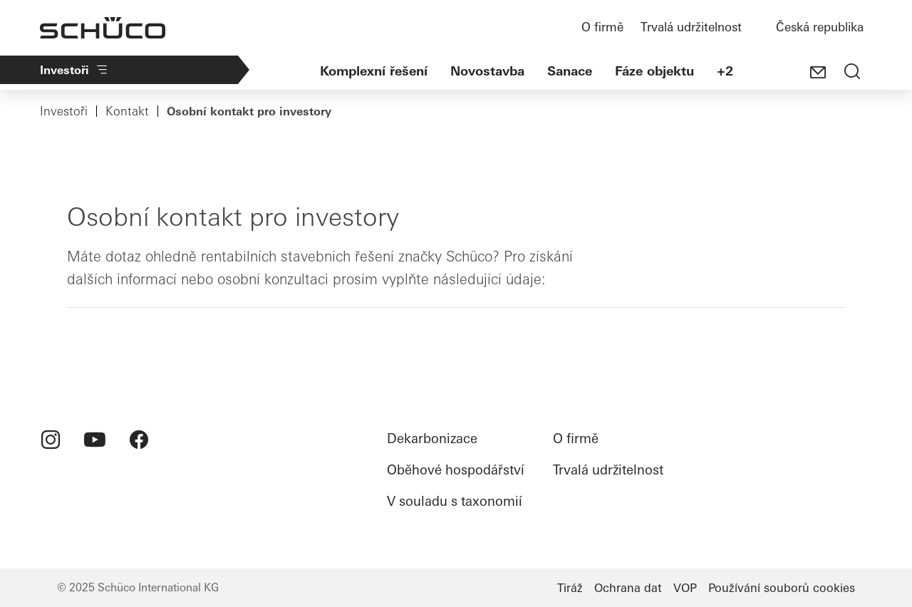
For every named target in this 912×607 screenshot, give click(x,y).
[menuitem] (50, 439)
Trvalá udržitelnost (691, 26)
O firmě (602, 26)
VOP (685, 588)
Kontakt (127, 111)
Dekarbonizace (432, 438)
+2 (725, 71)
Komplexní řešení (374, 71)
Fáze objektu (654, 71)
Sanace (569, 71)
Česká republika (820, 26)
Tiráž (570, 588)
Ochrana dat (628, 588)
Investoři (74, 70)
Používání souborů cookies (781, 588)
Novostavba (487, 71)
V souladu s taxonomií (454, 501)
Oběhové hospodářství (455, 470)
